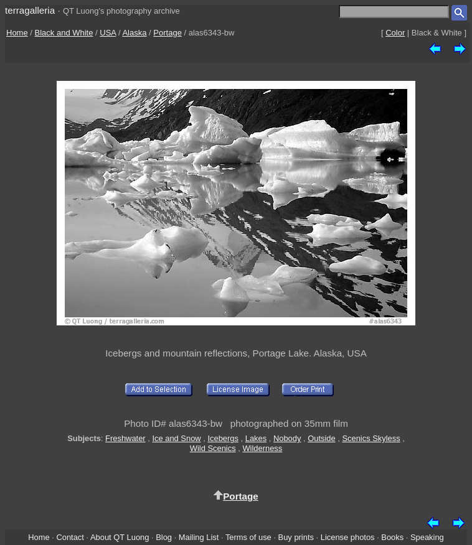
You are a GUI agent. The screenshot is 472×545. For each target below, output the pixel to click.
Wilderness (262, 448)
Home (17, 32)
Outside (321, 438)
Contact (69, 537)
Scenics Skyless (371, 438)
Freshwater (125, 438)
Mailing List (199, 537)
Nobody (287, 438)
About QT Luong (119, 537)
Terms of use (248, 537)
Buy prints (296, 537)
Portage (167, 32)
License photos (348, 537)
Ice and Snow (176, 438)
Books (392, 537)
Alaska (134, 32)
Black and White (64, 32)
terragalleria (30, 10)
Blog (164, 537)
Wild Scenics (213, 448)
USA (108, 32)
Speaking (427, 537)
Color (395, 32)
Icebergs (222, 438)
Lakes (256, 438)
